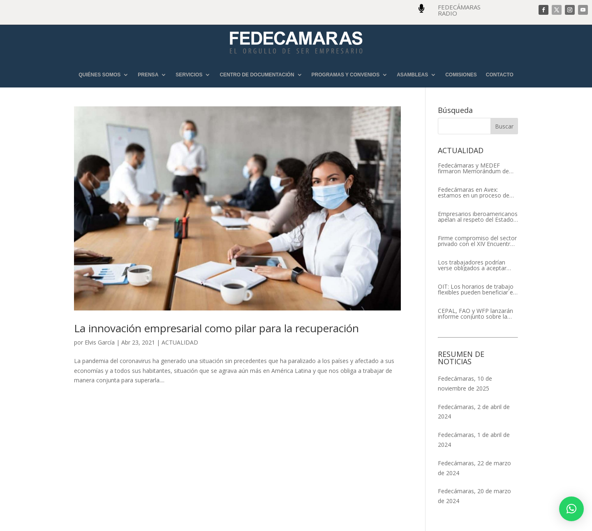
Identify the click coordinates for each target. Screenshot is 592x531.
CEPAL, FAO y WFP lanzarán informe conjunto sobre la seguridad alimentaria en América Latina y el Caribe (475, 314)
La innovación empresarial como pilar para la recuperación (216, 328)
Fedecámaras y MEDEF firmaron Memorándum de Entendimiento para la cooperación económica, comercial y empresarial (473, 168)
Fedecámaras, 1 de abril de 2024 (474, 439)
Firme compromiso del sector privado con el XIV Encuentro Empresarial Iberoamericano (477, 241)
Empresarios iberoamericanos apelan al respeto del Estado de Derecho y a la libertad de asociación (478, 217)
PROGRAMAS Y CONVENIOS (346, 75)
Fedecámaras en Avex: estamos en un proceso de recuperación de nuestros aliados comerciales (473, 192)
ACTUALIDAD (180, 342)
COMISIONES (461, 75)
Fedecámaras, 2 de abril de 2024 (474, 412)
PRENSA (148, 75)
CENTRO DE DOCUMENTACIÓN (257, 75)
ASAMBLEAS (412, 75)
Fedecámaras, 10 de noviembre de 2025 (465, 383)
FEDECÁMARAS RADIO (459, 10)
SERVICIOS (189, 75)
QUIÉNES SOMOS (99, 75)
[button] (571, 509)
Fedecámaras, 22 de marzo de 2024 (474, 468)
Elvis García (100, 342)
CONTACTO (499, 75)
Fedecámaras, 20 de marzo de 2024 (474, 496)
